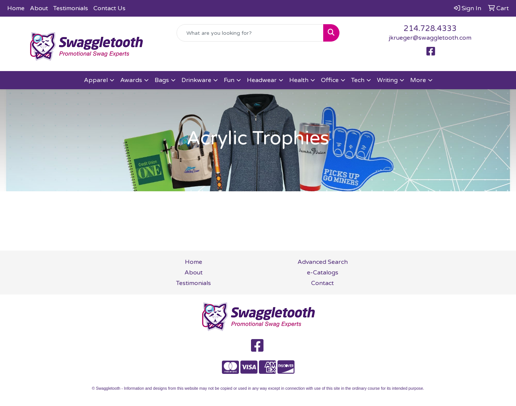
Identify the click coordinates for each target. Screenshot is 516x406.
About (39, 8)
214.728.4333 (430, 28)
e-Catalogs (322, 272)
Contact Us (109, 8)
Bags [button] (162, 80)
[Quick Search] (250, 33)
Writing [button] (387, 80)
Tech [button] (357, 80)
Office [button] (330, 80)
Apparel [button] (96, 80)
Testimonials (70, 8)
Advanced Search (323, 262)
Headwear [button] (262, 80)
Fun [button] (229, 80)
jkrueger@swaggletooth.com (430, 38)
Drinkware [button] (196, 80)
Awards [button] (131, 80)
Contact (322, 283)
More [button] (418, 80)
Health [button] (298, 80)
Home (16, 8)
